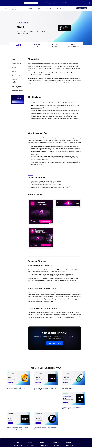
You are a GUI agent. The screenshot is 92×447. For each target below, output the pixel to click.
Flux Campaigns (30, 445)
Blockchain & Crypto (18, 445)
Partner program (69, 445)
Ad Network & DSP (44, 445)
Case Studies (56, 445)
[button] (30, 8)
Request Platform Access (54, 343)
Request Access (82, 8)
